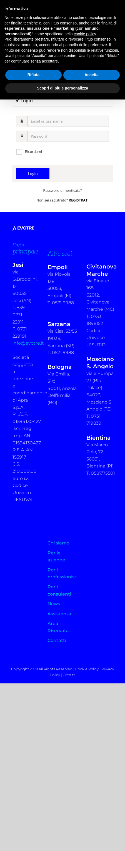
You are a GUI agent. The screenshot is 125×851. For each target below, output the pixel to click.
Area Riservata (58, 627)
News (54, 603)
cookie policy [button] (85, 34)
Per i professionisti (63, 573)
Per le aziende (56, 556)
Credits (69, 675)
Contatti (57, 640)
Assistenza (59, 613)
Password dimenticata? (62, 190)
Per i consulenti (59, 590)
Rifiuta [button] (34, 75)
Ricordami (33, 151)
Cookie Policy (87, 669)
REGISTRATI (79, 200)
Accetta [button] (91, 75)
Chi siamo (58, 543)
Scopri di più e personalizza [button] (62, 88)
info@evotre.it (28, 343)
